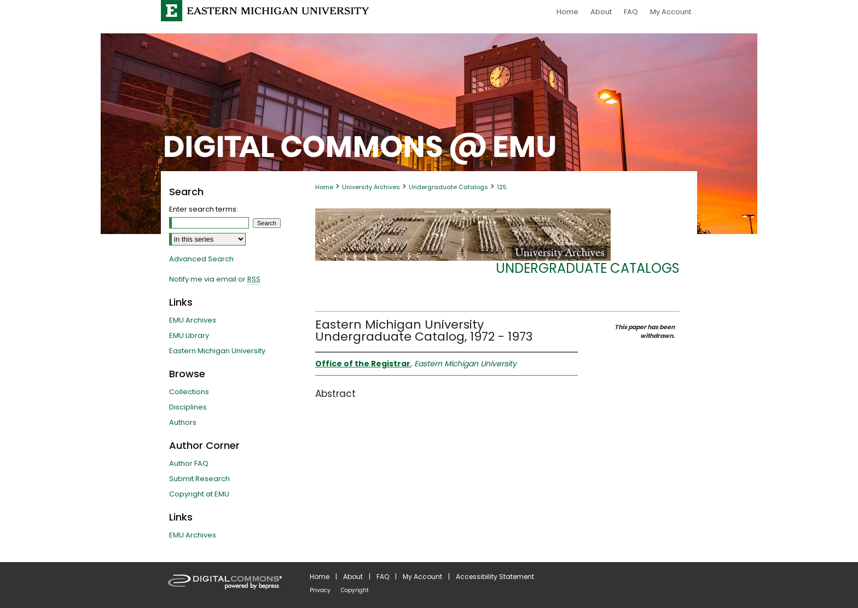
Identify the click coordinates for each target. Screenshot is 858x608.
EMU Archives (192, 320)
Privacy (320, 590)
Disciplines (188, 407)
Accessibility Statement (495, 576)
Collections (189, 392)
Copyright (355, 590)
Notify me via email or (214, 279)
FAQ (382, 576)
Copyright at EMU (199, 494)
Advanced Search (201, 259)
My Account (422, 576)
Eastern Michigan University (217, 351)
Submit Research (199, 478)
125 (502, 187)
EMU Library (189, 335)
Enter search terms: (203, 209)
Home (324, 187)
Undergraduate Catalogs (448, 187)
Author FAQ (188, 463)
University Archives (371, 187)
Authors (182, 422)
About (353, 576)
